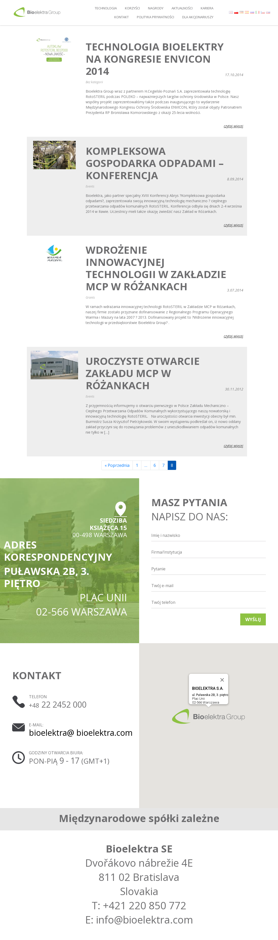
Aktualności (182, 8)
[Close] (222, 680)
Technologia (106, 8)
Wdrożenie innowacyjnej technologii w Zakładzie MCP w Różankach (156, 268)
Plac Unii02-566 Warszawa (210, 695)
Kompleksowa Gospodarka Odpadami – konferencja (155, 163)
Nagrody (155, 8)
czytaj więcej (233, 126)
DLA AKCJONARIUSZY (197, 17)
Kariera (207, 8)
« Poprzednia (117, 465)
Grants (90, 297)
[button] (208, 716)
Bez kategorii (94, 82)
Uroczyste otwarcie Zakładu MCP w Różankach (143, 373)
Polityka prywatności (155, 17)
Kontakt (121, 17)
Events (90, 186)
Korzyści (132, 8)
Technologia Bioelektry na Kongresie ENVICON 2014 (155, 59)
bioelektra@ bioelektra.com (81, 732)
